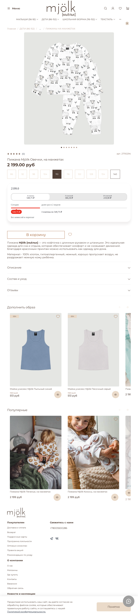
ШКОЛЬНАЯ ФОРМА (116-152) (80, 19)
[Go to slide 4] (69, 147)
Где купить (12, 563)
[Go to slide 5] (71, 147)
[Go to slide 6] (74, 147)
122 (79, 174)
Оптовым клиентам (17, 534)
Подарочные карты (17, 525)
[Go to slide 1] (61, 147)
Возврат (11, 521)
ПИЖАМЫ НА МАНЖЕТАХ (60, 28)
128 (91, 174)
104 (45, 174)
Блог (9, 587)
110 (57, 174)
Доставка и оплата (16, 516)
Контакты (12, 568)
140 (115, 174)
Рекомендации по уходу (19, 543)
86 (11, 174)
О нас (10, 554)
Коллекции (13, 592)
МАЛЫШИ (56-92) (27, 19)
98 (33, 174)
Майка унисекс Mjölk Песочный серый (89, 383)
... (40, 28)
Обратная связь (15, 577)
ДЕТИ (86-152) (50, 19)
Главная (11, 28)
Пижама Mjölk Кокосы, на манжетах (88, 480)
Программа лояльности (19, 530)
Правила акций (15, 539)
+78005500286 (58, 516)
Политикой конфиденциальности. (26, 611)
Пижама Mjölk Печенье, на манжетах (34, 480)
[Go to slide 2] (64, 147)
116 (68, 174)
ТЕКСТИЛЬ (108, 19)
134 (103, 174)
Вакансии (12, 572)
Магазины (12, 558)
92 (22, 174)
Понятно (114, 606)
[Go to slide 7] (76, 147)
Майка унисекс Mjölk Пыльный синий (35, 383)
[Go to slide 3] (66, 147)
